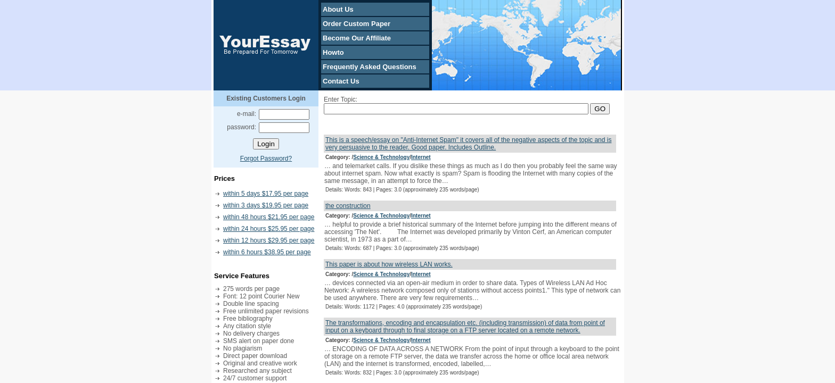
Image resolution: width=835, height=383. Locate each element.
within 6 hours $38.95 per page (267, 252)
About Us (338, 9)
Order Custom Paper (356, 24)
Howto (333, 52)
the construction (348, 206)
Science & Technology (381, 157)
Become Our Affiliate (357, 38)
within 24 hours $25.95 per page (268, 228)
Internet (421, 157)
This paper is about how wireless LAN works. (389, 264)
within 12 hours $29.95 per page (268, 240)
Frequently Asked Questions (369, 67)
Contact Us (341, 81)
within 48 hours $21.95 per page (268, 217)
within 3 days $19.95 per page (265, 205)
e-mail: (246, 114)
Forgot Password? (266, 158)
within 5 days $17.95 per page (265, 193)
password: (241, 127)
